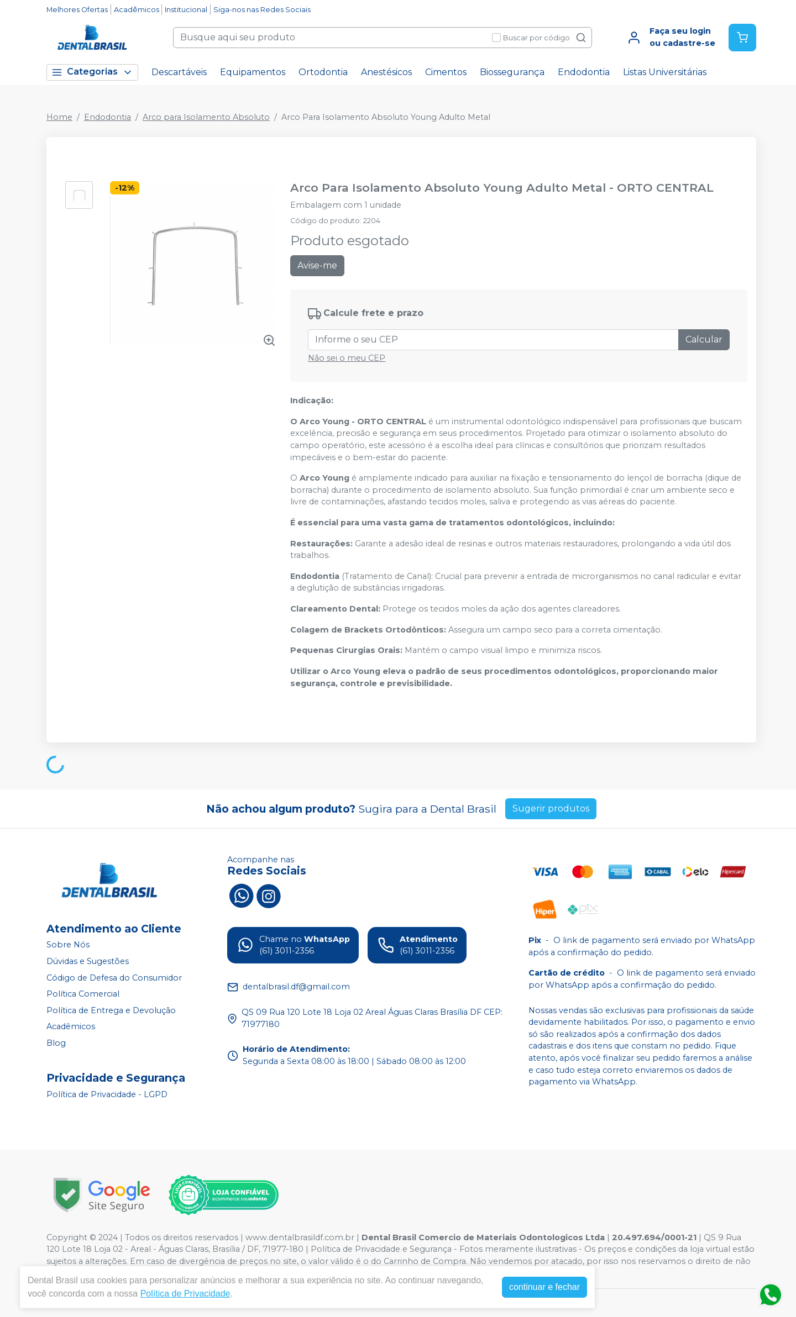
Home (59, 117)
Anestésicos (386, 72)
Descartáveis (179, 72)
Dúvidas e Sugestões (87, 961)
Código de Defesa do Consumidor (114, 978)
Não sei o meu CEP (346, 358)
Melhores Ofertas (77, 10)
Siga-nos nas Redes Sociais (262, 10)
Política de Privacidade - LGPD (106, 1094)
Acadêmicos (136, 10)
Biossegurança (512, 72)
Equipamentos (252, 72)
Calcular (703, 339)
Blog (56, 1043)
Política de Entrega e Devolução (111, 1010)
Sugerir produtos (550, 808)
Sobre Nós (68, 945)
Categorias (92, 72)
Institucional (186, 10)
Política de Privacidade (185, 1293)
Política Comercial (82, 994)
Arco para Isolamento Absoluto (206, 117)
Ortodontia (323, 72)
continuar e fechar (544, 1287)
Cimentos (446, 72)
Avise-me (317, 265)
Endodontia (584, 72)
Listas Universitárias (664, 72)
